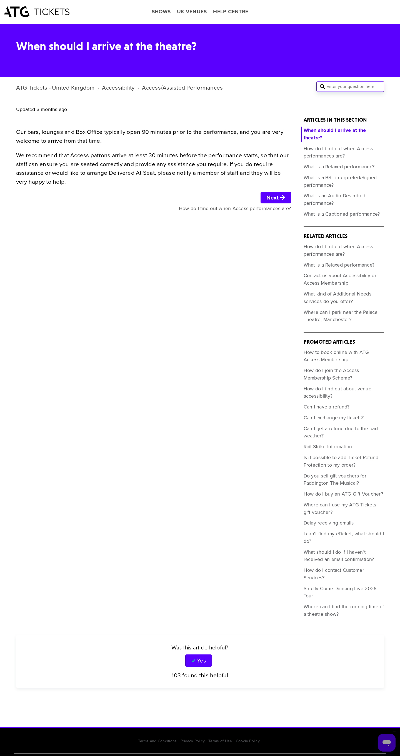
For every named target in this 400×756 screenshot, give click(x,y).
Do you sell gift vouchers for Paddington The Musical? (335, 479)
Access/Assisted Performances (182, 87)
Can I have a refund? (327, 406)
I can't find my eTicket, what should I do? (344, 537)
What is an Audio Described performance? (335, 199)
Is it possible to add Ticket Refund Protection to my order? (341, 461)
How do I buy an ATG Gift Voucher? (343, 494)
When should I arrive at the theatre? (335, 134)
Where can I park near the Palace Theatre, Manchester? (341, 316)
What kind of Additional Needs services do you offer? (337, 297)
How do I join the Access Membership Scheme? (331, 374)
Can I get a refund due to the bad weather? (341, 432)
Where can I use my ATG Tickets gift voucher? (340, 508)
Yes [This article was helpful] (201, 660)
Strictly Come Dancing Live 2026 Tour (340, 592)
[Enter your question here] (350, 86)
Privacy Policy (193, 741)
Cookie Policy (248, 741)
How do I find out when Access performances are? (338, 152)
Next (275, 197)
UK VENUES (192, 12)
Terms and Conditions (157, 741)
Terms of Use (220, 741)
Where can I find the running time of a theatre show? (344, 610)
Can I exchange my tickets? (334, 417)
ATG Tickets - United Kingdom (55, 87)
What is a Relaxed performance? (339, 166)
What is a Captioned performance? (342, 214)
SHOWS (161, 12)
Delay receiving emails (329, 522)
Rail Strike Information (328, 446)
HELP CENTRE (230, 12)
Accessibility (118, 87)
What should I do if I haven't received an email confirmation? (339, 555)
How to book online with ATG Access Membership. (336, 356)
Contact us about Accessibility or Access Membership (340, 279)
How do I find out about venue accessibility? (337, 392)
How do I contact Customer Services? (334, 574)
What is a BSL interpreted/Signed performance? (340, 181)
